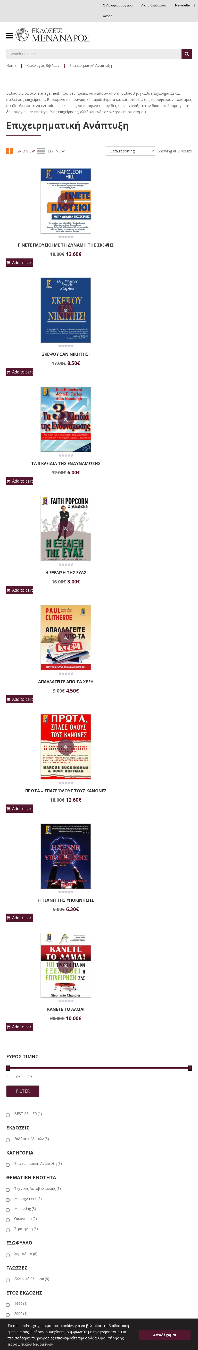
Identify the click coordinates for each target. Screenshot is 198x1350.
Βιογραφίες (112, 1114)
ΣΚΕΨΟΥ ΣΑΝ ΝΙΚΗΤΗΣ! (147, 245)
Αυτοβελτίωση (115, 1106)
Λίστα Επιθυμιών (154, 5)
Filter (23, 763)
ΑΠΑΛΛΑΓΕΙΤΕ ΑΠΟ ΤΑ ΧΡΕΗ (50, 572)
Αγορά (107, 16)
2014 (21, 1036)
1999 (21, 975)
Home (11, 65)
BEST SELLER (28, 786)
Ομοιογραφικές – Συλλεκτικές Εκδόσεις (136, 1168)
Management (28, 870)
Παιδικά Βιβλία (115, 1176)
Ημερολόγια (113, 1137)
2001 (21, 996)
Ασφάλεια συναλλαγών (26, 1264)
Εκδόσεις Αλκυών (31, 811)
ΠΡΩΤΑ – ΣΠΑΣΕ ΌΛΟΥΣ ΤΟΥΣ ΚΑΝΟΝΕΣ (147, 572)
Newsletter (183, 5)
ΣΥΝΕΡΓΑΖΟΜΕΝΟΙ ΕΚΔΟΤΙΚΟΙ (29, 1072)
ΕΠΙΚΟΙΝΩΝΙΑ (109, 1072)
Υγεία (107, 1183)
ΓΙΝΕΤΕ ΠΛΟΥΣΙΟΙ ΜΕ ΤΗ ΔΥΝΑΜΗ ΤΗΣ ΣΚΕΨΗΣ (51, 247)
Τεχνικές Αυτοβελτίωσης (37, 860)
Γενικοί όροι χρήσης (23, 1279)
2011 (21, 1026)
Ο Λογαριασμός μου (118, 5)
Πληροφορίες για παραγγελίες (31, 1248)
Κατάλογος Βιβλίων (43, 65)
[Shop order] (130, 151)
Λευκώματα (112, 1152)
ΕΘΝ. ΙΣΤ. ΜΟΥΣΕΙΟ (137, 1062)
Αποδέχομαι (165, 1334)
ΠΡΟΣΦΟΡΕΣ (76, 1072)
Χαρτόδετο (25, 926)
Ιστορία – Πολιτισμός (120, 1145)
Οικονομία (25, 891)
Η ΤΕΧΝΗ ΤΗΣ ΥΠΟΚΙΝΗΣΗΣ (51, 682)
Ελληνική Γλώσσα (31, 951)
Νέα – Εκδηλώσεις (21, 1240)
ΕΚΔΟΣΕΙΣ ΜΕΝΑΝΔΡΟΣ (49, 1062)
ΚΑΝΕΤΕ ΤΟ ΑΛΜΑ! (147, 682)
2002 (21, 1006)
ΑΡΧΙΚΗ (12, 1063)
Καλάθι (12, 1313)
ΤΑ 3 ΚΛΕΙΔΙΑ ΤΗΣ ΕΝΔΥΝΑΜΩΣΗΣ (147, 354)
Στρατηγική (26, 901)
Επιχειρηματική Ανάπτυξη (38, 835)
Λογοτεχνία (112, 1160)
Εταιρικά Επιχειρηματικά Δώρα (31, 1233)
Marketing (25, 881)
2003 (21, 1016)
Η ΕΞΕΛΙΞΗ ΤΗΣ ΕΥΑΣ (50, 463)
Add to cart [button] (22, 267)
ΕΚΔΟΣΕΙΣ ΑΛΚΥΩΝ (95, 1062)
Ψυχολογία (112, 1191)
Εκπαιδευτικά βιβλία (120, 1121)
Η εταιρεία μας (18, 1225)
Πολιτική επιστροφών (24, 1256)
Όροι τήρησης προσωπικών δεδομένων (39, 1271)
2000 (21, 985)
